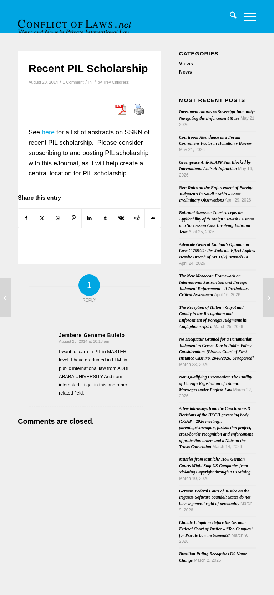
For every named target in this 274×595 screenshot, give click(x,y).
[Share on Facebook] (26, 218)
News (185, 72)
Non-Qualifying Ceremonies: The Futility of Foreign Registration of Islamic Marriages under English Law (215, 383)
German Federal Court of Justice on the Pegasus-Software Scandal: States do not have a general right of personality (214, 497)
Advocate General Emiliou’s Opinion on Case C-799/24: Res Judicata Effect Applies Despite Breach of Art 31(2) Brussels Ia (217, 251)
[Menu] (246, 16)
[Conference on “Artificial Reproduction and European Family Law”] (268, 297)
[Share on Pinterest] (73, 218)
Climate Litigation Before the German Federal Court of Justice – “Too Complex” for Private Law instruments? (216, 529)
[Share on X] (42, 218)
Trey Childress (116, 82)
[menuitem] (230, 16)
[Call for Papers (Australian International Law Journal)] (5, 297)
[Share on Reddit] (136, 218)
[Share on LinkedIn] (89, 218)
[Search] (230, 16)
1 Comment (73, 82)
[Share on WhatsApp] (58, 218)
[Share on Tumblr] (105, 218)
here (48, 132)
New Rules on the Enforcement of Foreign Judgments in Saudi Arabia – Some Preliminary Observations (216, 194)
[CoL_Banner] (75, 23)
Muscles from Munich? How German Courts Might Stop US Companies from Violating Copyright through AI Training (215, 466)
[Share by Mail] (152, 218)
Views (186, 63)
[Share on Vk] (121, 218)
